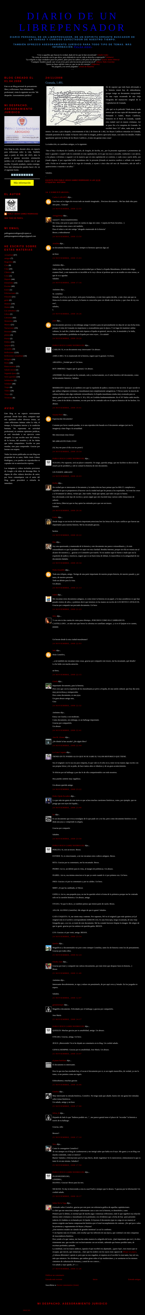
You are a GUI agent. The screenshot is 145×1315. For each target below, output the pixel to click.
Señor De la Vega (59, 1203)
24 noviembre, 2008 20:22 (67, 535)
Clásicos (7, 272)
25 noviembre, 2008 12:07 (67, 998)
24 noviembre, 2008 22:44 (67, 745)
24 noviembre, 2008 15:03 (67, 258)
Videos (7, 391)
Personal (7, 331)
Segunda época (10, 373)
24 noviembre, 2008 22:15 (67, 675)
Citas (6, 269)
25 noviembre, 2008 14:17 (67, 1019)
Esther (55, 517)
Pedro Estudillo (59, 570)
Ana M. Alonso (59, 737)
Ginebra (56, 1092)
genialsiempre (58, 1005)
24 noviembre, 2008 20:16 (67, 510)
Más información (22, 182)
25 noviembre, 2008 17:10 (67, 1137)
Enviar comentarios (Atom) (68, 1285)
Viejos (6, 394)
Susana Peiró (58, 415)
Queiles (56, 943)
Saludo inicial (9, 370)
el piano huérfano (59, 1060)
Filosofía (7, 297)
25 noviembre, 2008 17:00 (67, 1106)
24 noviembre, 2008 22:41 (67, 730)
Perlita (55, 483)
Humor (7, 307)
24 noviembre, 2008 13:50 (67, 236)
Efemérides (8, 283)
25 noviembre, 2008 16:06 (67, 1085)
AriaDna (56, 243)
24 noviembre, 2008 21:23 (67, 609)
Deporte (7, 279)
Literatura (8, 318)
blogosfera (8, 262)
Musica (7, 325)
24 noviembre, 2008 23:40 (67, 807)
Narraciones (9, 328)
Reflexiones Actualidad (13, 356)
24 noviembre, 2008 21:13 (67, 588)
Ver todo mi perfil (13, 218)
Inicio (95, 1279)
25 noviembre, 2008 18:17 (67, 1196)
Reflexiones (9, 352)
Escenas (7, 286)
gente (6, 300)
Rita (54, 542)
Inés (54, 650)
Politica (7, 342)
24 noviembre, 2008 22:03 (67, 643)
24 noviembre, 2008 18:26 (67, 314)
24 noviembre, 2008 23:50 (67, 839)
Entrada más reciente (54, 1279)
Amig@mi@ (58, 216)
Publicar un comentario (55, 1275)
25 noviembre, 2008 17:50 (67, 1165)
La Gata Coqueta (59, 752)
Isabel (55, 595)
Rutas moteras (10, 366)
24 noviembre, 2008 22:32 (67, 705)
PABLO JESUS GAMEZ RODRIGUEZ (69, 345)
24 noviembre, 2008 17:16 (67, 283)
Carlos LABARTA (60, 197)
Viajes (6, 387)
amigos (7, 258)
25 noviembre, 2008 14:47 (67, 1054)
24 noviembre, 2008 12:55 (67, 209)
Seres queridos (10, 377)
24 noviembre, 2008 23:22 (67, 789)
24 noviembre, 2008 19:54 (67, 451)
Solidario (8, 384)
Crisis (6, 276)
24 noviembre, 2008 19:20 (67, 338)
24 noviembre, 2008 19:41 (67, 408)
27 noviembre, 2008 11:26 (67, 1269)
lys (54, 814)
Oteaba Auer (58, 962)
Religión (7, 359)
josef (54, 321)
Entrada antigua (134, 1279)
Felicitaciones (9, 293)
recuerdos (8, 349)
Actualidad (8, 255)
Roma (6, 363)
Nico (54, 1144)
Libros (7, 314)
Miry (55, 616)
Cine (6, 265)
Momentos (8, 321)
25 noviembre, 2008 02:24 (67, 955)
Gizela (55, 681)
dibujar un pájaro (129, 1252)
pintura (7, 335)
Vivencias (8, 398)
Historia (61, 182)
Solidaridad (8, 380)
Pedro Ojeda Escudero (61, 796)
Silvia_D (56, 1113)
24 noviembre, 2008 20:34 (67, 563)
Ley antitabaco (10, 311)
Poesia (7, 338)
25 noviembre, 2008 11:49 (67, 973)
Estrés (6, 290)
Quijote (7, 345)
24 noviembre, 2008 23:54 (67, 936)
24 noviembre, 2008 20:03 (67, 476)
